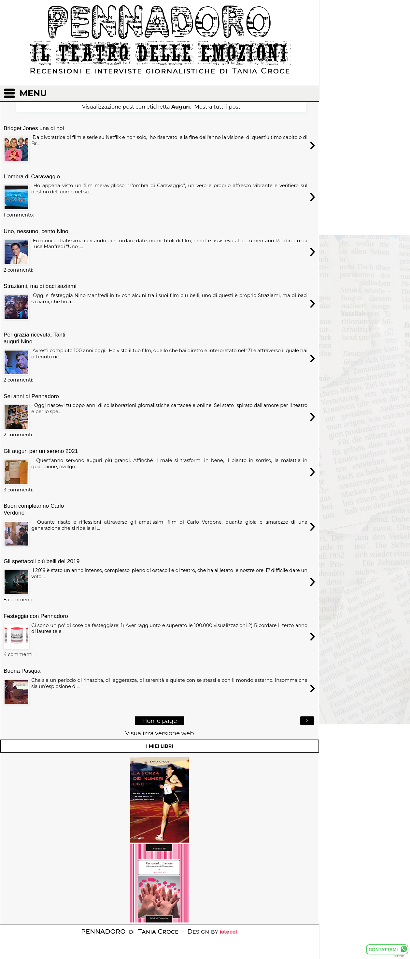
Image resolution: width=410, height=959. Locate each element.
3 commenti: (18, 490)
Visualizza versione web (159, 733)
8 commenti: (19, 600)
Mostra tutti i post (217, 107)
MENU (33, 93)
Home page (159, 720)
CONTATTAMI (383, 949)
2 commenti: (18, 270)
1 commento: (19, 215)
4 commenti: (19, 654)
